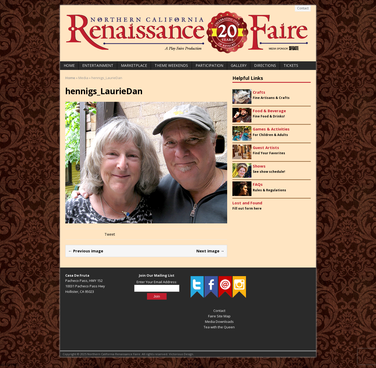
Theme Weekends (171, 65)
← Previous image (85, 250)
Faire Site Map (219, 316)
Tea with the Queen (219, 327)
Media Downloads (219, 321)
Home (69, 65)
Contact (303, 8)
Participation (209, 65)
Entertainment (97, 65)
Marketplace (134, 65)
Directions (265, 65)
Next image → (210, 250)
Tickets (291, 65)
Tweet (109, 234)
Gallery (238, 65)
